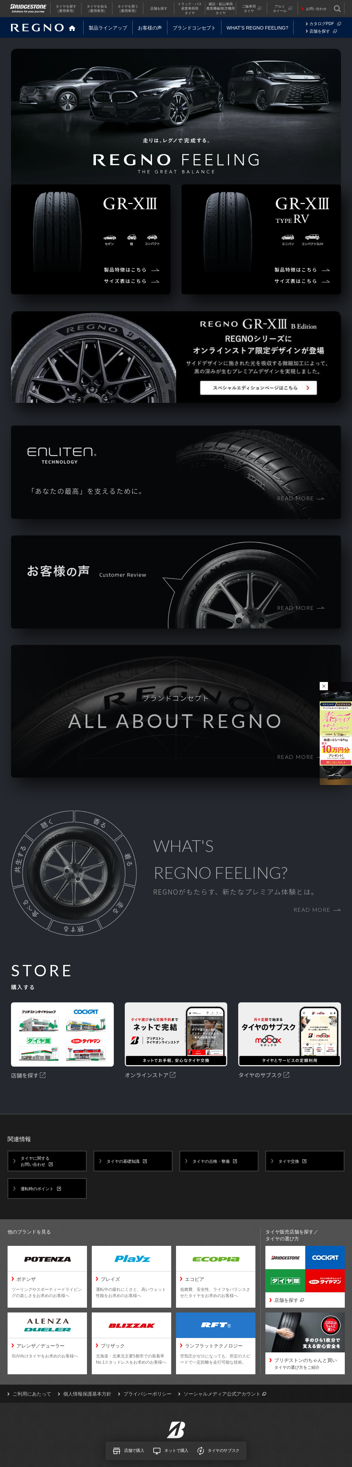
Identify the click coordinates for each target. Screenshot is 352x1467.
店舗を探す (158, 8)
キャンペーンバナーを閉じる (324, 686)
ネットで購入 (170, 1451)
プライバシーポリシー (147, 1394)
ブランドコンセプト (194, 28)
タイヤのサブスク (218, 1451)
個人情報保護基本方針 (87, 1394)
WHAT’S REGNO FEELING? (257, 28)
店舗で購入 (128, 1451)
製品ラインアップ (108, 28)
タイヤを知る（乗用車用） (97, 8)
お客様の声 (150, 28)
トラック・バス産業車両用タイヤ (190, 8)
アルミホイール (282, 8)
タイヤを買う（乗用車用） (128, 8)
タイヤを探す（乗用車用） (66, 8)
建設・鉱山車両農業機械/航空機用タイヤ (220, 8)
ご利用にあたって (32, 1394)
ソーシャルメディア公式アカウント (225, 1394)
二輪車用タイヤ (251, 8)
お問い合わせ (316, 9)
